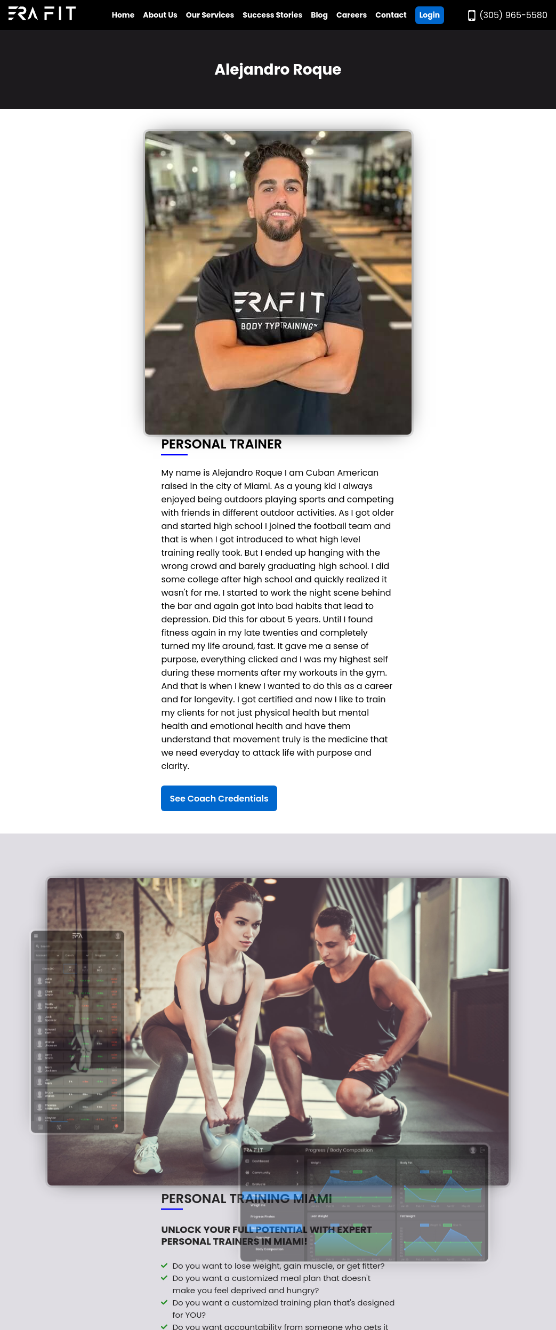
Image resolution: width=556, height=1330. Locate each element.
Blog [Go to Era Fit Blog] (319, 15)
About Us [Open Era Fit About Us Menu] (160, 15)
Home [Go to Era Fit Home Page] (123, 15)
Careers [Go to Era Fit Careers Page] (351, 15)
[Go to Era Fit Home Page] (42, 15)
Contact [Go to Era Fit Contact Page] (390, 15)
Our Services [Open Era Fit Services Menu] (210, 15)
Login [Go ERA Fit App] (430, 15)
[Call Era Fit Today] (506, 15)
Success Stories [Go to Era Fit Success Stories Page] (272, 15)
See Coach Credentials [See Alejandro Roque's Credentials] (219, 798)
